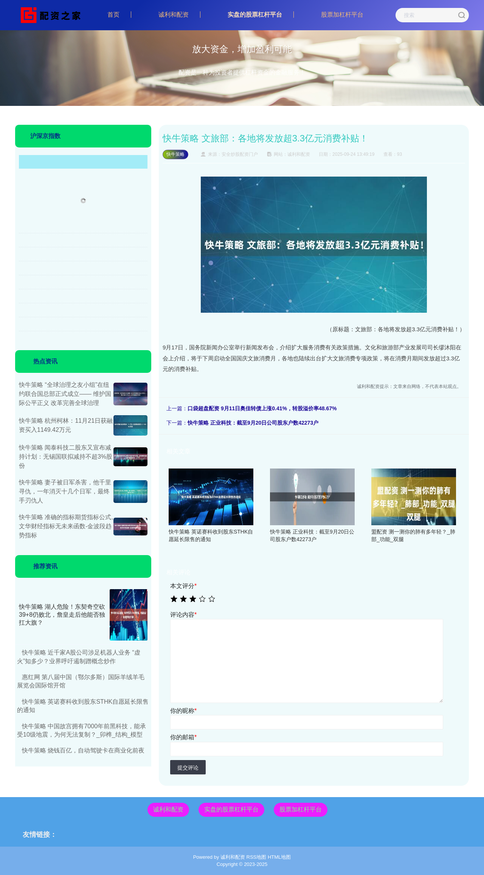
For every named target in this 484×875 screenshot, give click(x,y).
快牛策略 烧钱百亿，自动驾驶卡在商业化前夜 (83, 750)
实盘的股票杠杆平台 (255, 14)
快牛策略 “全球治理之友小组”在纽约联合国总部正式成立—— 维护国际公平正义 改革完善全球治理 (65, 394)
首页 (113, 14)
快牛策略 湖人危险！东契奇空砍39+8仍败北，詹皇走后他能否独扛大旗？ (62, 615)
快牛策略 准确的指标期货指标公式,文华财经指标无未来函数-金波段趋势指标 (66, 526)
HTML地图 (279, 857)
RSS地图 (257, 857)
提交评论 (188, 768)
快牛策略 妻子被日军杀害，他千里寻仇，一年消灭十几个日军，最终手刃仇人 (65, 491)
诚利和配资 (173, 14)
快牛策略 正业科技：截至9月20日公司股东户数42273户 (253, 423)
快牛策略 (175, 154)
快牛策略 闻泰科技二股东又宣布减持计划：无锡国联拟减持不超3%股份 (65, 456)
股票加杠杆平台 (342, 14)
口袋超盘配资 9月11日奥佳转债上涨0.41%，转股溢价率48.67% (262, 408)
